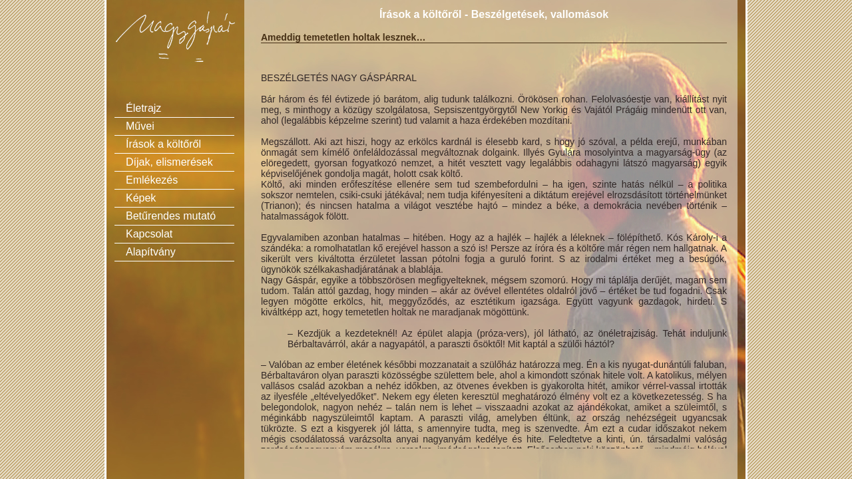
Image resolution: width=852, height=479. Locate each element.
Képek (141, 198)
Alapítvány (151, 251)
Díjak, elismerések (169, 162)
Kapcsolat (149, 234)
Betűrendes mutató (171, 216)
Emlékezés (152, 180)
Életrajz (143, 108)
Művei (140, 126)
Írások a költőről (163, 144)
